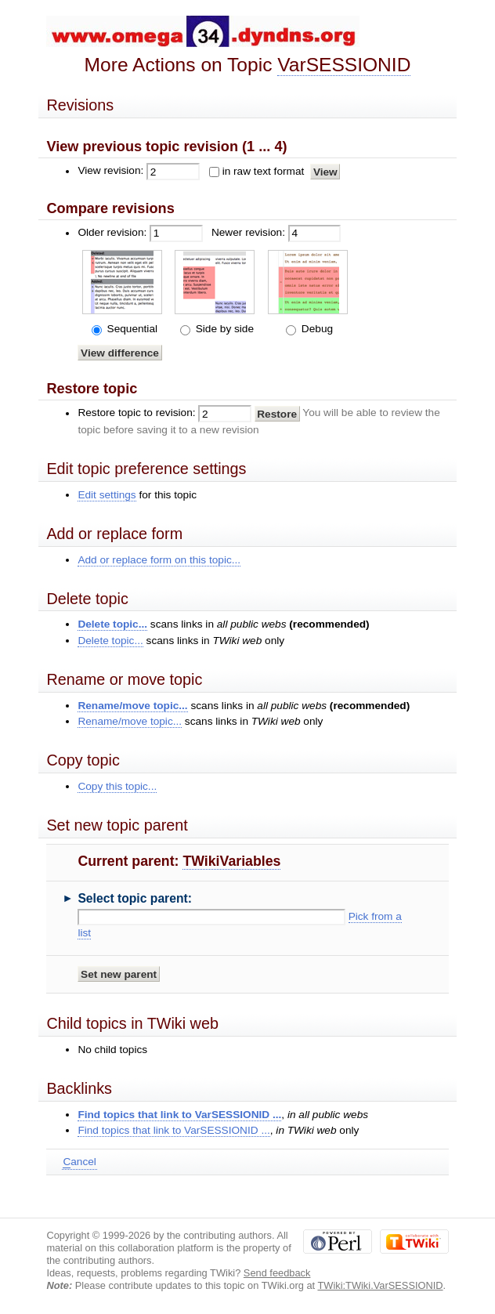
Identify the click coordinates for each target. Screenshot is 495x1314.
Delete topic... (112, 624)
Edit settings (106, 495)
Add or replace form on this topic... (159, 560)
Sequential (130, 329)
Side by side (223, 329)
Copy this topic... (117, 786)
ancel (79, 1162)
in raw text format (263, 171)
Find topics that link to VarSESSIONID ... (179, 1114)
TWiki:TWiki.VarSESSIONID (380, 1285)
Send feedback (277, 1273)
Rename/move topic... (132, 705)
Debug (315, 329)
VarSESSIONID (343, 64)
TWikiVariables (231, 861)
